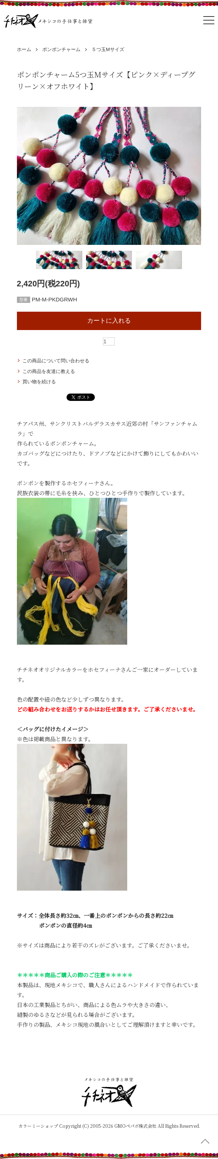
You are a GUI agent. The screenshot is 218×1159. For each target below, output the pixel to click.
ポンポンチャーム (61, 49)
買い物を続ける (39, 381)
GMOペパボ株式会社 (135, 1126)
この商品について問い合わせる (55, 360)
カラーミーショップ (38, 1126)
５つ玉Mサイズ (108, 49)
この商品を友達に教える (48, 371)
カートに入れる (109, 320)
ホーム (24, 49)
